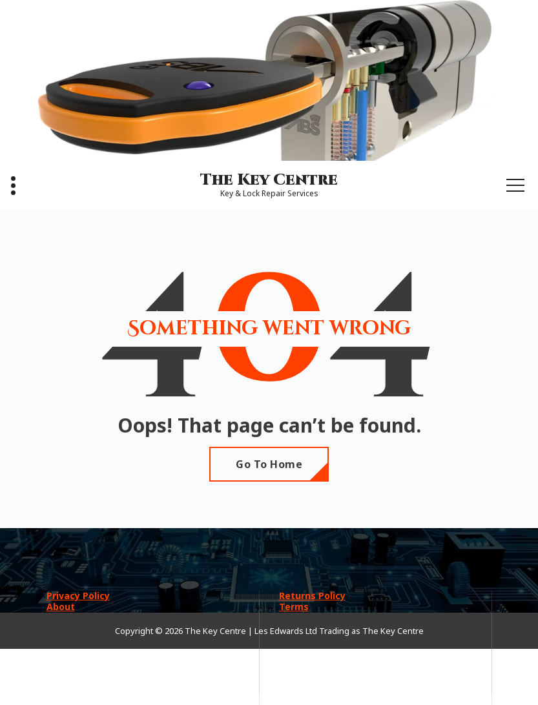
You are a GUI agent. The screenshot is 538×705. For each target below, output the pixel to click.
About (61, 606)
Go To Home (269, 464)
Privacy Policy (78, 595)
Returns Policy (312, 595)
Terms (294, 606)
